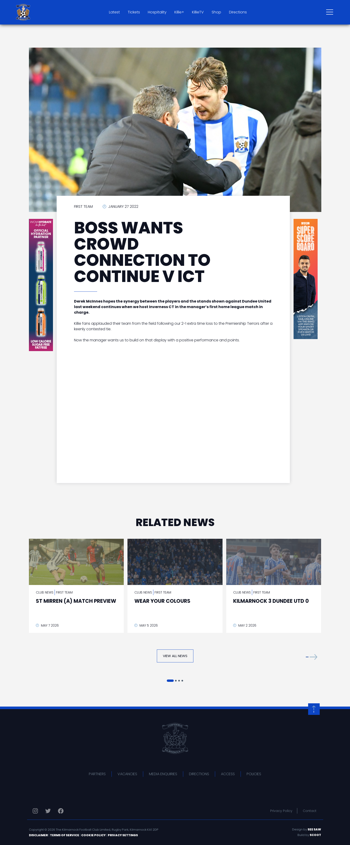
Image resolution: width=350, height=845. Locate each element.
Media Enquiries (163, 774)
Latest (114, 12)
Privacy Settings (123, 835)
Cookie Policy (93, 835)
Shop (216, 12)
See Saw (314, 829)
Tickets (134, 12)
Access (228, 774)
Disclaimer (38, 835)
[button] (311, 657)
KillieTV (198, 12)
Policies (254, 774)
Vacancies (127, 774)
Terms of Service (64, 835)
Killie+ (179, 12)
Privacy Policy (281, 810)
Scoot (315, 835)
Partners (97, 774)
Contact (309, 810)
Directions (238, 12)
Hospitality (157, 12)
